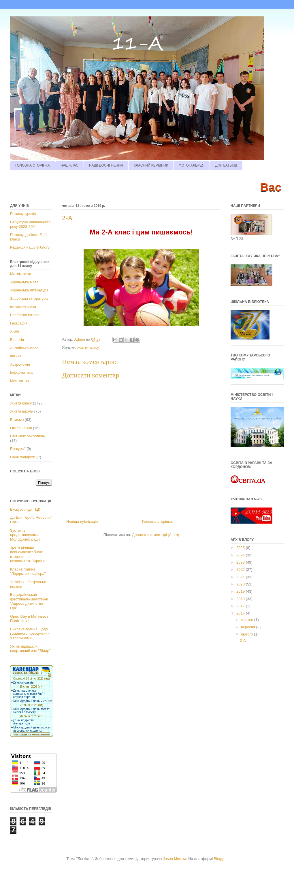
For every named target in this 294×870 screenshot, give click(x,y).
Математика (20, 274)
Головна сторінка (157, 521)
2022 (241, 569)
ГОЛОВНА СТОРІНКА (32, 165)
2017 (241, 606)
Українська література (29, 290)
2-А (243, 640)
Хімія (14, 331)
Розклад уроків (23, 213)
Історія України (23, 307)
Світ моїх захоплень (27, 436)
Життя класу (88, 347)
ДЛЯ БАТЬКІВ (226, 165)
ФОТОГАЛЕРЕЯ (191, 165)
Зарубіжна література (29, 298)
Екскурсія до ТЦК (25, 509)
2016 (241, 613)
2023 (241, 562)
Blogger (220, 858)
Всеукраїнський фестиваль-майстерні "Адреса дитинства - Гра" (29, 601)
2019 (241, 591)
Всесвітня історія (24, 315)
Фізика (15, 356)
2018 (241, 599)
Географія (18, 323)
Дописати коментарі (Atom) (155, 535)
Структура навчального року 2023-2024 (30, 224)
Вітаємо (17, 419)
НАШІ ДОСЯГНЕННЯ (106, 165)
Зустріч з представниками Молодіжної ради (25, 534)
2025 (241, 547)
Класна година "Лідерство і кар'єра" (28, 571)
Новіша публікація (82, 521)
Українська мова (24, 282)
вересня (248, 627)
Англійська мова (24, 348)
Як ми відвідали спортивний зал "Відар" (30, 648)
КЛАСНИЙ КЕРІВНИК (151, 165)
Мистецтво (19, 381)
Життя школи (21, 411)
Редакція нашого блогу (30, 247)
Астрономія (20, 364)
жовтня (247, 619)
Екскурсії (17, 449)
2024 (241, 555)
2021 (241, 577)
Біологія (17, 339)
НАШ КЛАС (69, 165)
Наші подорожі (22, 457)
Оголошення (21, 428)
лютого (247, 634)
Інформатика (21, 372)
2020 (241, 584)
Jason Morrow (174, 858)
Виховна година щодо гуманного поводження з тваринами (30, 633)
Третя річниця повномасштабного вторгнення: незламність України (27, 554)
